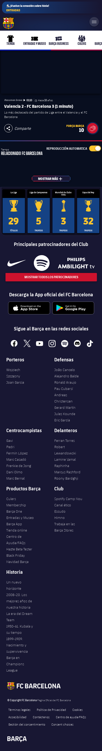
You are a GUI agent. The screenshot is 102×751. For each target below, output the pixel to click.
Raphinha (61, 466)
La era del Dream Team (19, 616)
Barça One (14, 511)
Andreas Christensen (63, 398)
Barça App (14, 524)
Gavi (9, 440)
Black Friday (15, 555)
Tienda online (16, 530)
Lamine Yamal (65, 459)
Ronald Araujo (65, 382)
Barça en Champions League (15, 664)
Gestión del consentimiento (26, 724)
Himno (59, 518)
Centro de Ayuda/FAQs (15, 539)
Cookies (77, 709)
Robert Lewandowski (65, 450)
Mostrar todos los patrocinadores (51, 277)
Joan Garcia (15, 382)
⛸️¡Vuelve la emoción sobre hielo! (27, 8)
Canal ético (62, 505)
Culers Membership (16, 502)
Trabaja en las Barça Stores (64, 527)
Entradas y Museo (20, 518)
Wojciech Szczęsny (13, 373)
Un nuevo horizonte (14, 585)
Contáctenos (41, 717)
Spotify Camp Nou (68, 499)
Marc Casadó (16, 459)
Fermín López (17, 453)
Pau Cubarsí (63, 389)
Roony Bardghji (66, 478)
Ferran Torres (64, 440)
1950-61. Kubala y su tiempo (19, 629)
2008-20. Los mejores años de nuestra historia (19, 601)
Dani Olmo (14, 472)
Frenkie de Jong (18, 466)
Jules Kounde (64, 414)
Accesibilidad (17, 717)
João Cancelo (64, 370)
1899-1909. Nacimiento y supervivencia (17, 645)
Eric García (62, 420)
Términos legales (19, 709)
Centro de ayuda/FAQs (71, 717)
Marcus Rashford (67, 472)
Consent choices (62, 724)
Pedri (10, 447)
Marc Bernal (15, 478)
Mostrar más (53, 178)
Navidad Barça (17, 562)
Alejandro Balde (66, 376)
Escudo (60, 511)
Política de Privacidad (51, 709)
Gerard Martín (65, 407)
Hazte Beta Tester (19, 549)
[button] (92, 128)
